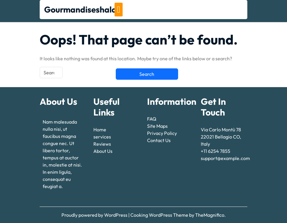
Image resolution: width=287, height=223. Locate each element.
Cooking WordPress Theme (159, 215)
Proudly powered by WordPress (94, 215)
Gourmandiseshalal (81, 9)
